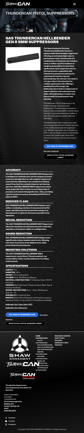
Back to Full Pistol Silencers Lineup (60, 156)
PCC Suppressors (44, 345)
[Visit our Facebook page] (10, 418)
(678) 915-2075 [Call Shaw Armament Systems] (10, 411)
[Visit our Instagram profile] (10, 424)
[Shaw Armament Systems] (20, 347)
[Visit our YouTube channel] (10, 421)
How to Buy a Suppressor (51, 151)
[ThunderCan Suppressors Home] (20, 365)
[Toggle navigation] (74, 4)
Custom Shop (43, 366)
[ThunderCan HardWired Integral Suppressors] (20, 376)
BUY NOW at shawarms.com (60, 146)
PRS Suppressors (44, 350)
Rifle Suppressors (45, 347)
